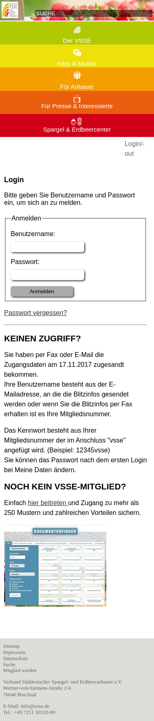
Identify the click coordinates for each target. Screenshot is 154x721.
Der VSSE (77, 40)
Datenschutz (15, 658)
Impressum (14, 652)
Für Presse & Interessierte (77, 105)
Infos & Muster (77, 63)
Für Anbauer (77, 86)
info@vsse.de (35, 706)
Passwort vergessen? (35, 312)
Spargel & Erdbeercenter (77, 129)
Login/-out (134, 148)
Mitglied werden (20, 670)
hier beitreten (48, 502)
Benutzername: (33, 233)
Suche (9, 665)
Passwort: (25, 261)
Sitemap (11, 646)
